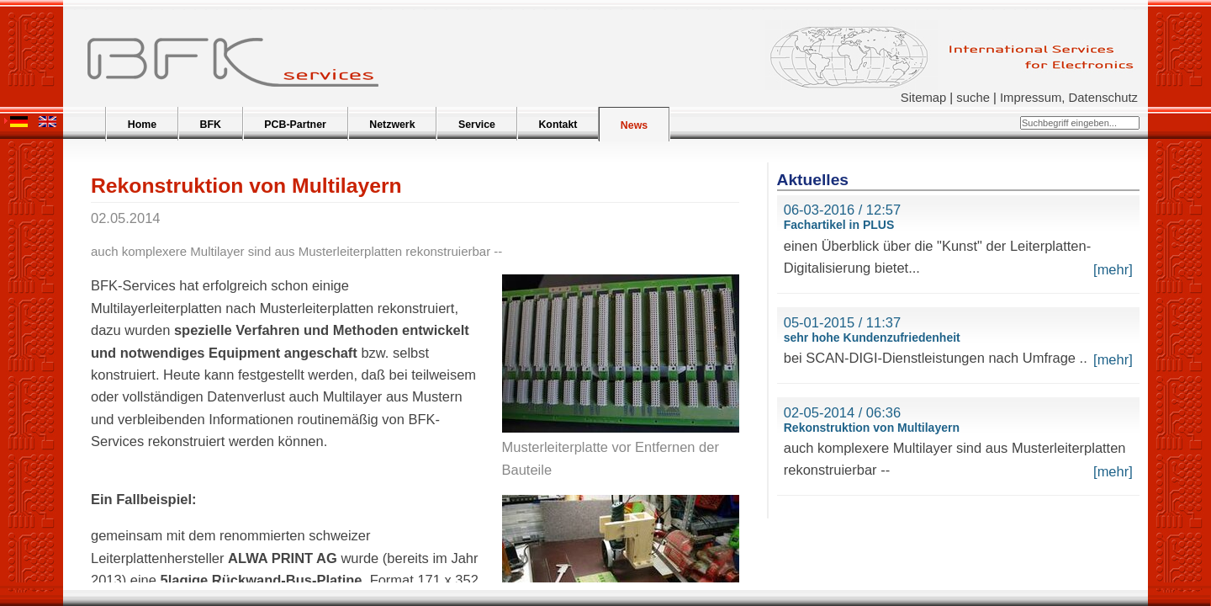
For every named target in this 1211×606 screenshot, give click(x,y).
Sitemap (923, 97)
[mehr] (1113, 269)
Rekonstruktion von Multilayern (872, 427)
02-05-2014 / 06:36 (842, 412)
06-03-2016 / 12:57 (842, 209)
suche (973, 97)
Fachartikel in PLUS (839, 224)
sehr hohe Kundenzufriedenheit (872, 337)
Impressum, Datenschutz (1069, 97)
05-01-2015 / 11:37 (842, 322)
